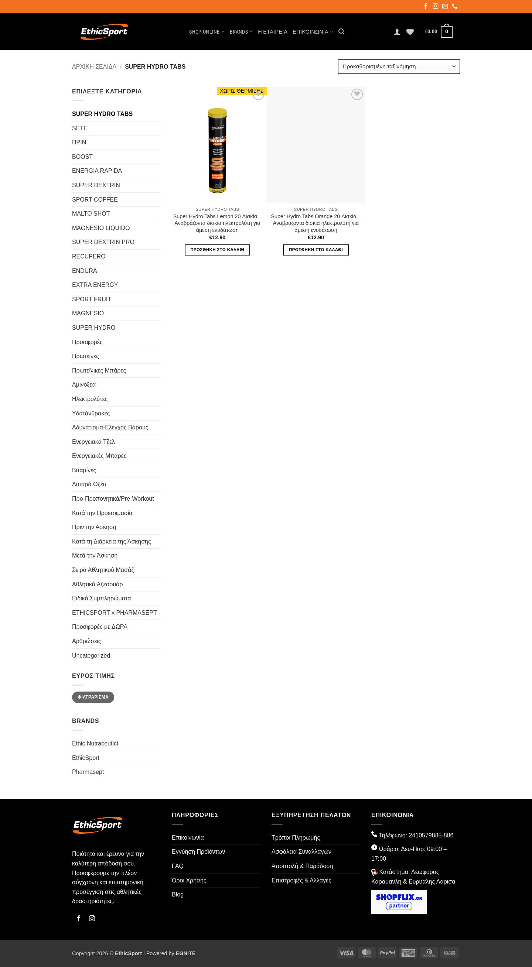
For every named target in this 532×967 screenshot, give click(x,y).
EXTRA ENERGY (95, 285)
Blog (178, 894)
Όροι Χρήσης (189, 880)
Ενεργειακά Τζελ (93, 442)
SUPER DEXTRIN (96, 185)
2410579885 (425, 835)
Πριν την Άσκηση (94, 527)
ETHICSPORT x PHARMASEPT (114, 613)
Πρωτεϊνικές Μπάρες (99, 370)
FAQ (178, 866)
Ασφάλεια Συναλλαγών (301, 851)
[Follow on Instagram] (436, 7)
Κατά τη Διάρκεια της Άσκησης (111, 541)
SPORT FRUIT (91, 299)
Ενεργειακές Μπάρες (99, 456)
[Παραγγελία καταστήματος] (399, 66)
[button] (341, 31)
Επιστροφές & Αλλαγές (301, 880)
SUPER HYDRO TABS (102, 114)
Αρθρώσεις (86, 641)
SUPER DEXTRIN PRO (103, 242)
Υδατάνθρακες (91, 413)
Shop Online (207, 31)
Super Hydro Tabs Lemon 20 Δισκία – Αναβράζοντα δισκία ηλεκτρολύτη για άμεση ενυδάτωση (217, 223)
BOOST (82, 157)
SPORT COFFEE (95, 199)
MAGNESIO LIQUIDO (101, 228)
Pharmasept (88, 772)
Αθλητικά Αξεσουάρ (97, 584)
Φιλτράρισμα (93, 697)
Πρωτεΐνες (85, 356)
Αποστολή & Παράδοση (302, 866)
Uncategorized (91, 655)
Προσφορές (87, 342)
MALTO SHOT (91, 213)
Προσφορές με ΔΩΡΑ (99, 627)
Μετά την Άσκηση (94, 555)
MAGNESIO (88, 313)
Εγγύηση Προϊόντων (198, 851)
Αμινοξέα (84, 384)
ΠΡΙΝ (79, 142)
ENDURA (84, 271)
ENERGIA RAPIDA (97, 171)
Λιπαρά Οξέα (89, 484)
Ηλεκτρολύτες (90, 399)
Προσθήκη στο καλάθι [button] (217, 249)
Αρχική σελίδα (94, 67)
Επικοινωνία (313, 31)
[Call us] (455, 7)
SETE (80, 128)
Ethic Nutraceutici (95, 743)
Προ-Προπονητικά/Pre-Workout (113, 498)
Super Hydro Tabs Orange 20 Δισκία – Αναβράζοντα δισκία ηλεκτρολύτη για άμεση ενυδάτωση (316, 223)
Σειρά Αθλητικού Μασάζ (103, 570)
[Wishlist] (410, 32)
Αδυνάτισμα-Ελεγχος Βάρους (110, 427)
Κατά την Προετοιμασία (102, 513)
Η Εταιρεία (272, 32)
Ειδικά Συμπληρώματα (101, 598)
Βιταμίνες (84, 470)
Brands (241, 31)
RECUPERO (89, 256)
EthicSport (85, 758)
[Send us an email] (445, 7)
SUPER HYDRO (93, 328)
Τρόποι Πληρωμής (296, 837)
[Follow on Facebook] (426, 7)
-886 (447, 835)
